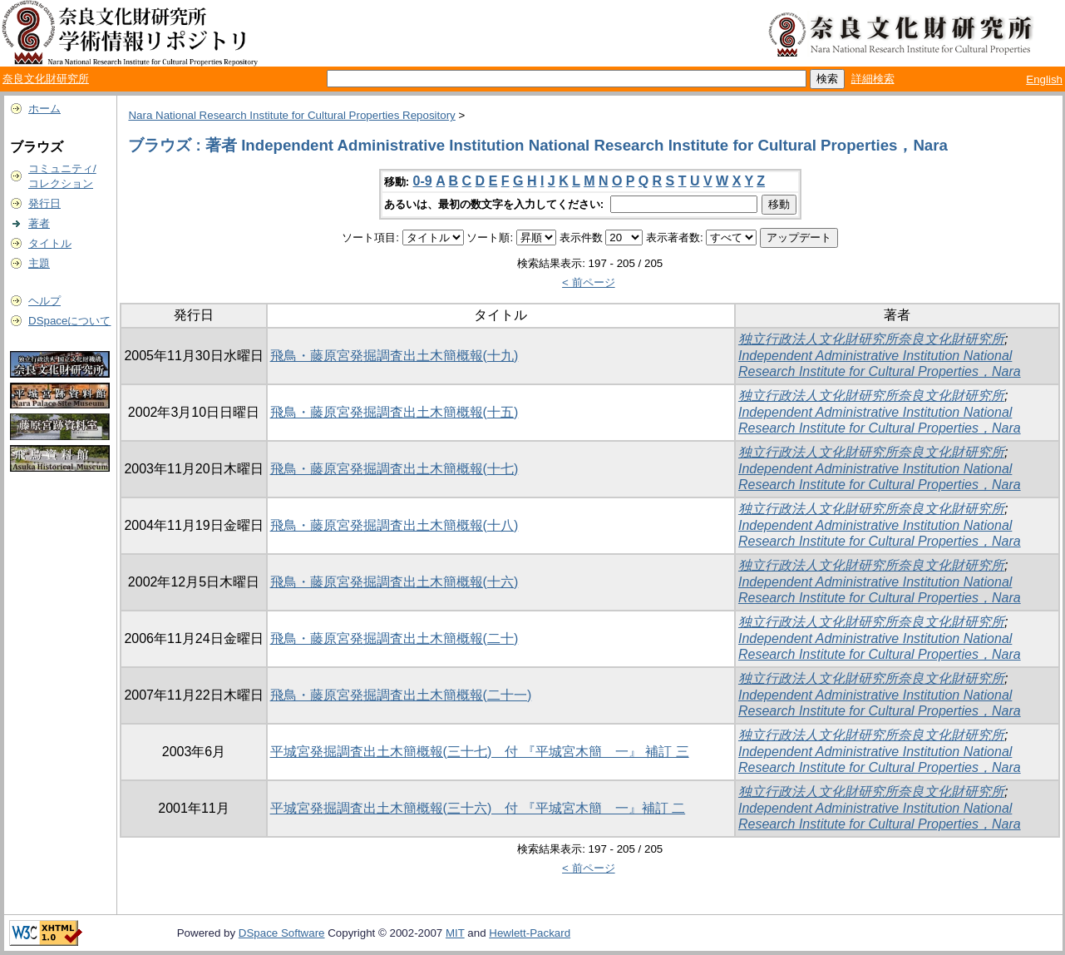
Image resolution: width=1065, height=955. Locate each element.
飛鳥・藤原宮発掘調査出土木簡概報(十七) (394, 469)
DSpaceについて (69, 320)
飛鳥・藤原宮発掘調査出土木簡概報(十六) (394, 582)
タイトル (49, 243)
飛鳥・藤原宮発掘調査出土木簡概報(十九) (394, 356)
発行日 (44, 203)
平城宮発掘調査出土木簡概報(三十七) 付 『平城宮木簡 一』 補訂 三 (479, 752)
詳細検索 (873, 78)
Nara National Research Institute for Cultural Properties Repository (291, 115)
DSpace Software (282, 933)
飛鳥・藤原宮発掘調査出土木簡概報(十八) (394, 525)
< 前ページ (588, 282)
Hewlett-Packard (529, 933)
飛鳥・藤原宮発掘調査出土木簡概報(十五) (394, 412)
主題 (39, 263)
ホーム (44, 108)
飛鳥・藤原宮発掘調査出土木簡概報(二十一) (401, 695)
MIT (455, 933)
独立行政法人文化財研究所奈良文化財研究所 (871, 339)
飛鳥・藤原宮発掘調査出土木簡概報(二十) (394, 638)
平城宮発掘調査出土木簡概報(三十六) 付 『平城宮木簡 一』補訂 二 (478, 808)
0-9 (422, 181)
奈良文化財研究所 (45, 78)
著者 (39, 223)
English (1044, 79)
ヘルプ (44, 300)
